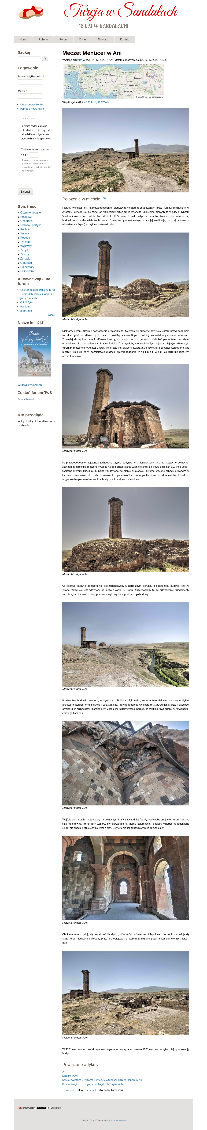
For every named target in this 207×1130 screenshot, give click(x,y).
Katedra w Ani (70, 1075)
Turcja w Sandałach (120, 11)
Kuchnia (25, 229)
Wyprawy (26, 246)
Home (23, 39)
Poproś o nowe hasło (32, 108)
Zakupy (24, 254)
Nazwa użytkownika (31, 76)
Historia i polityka (31, 225)
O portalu (26, 262)
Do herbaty (27, 266)
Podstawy (26, 216)
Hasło (22, 90)
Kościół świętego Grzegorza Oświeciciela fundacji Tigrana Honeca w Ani (102, 1080)
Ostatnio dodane (30, 212)
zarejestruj (91, 1090)
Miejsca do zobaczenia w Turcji (37, 289)
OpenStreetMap (144, 97)
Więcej (51, 315)
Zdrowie (25, 258)
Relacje (43, 39)
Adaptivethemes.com (116, 1120)
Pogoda (25, 237)
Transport (26, 241)
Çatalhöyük (26, 302)
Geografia (26, 220)
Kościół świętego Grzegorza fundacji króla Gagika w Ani (93, 1084)
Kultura (24, 233)
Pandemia (26, 306)
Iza (80, 60)
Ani (104, 198)
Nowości (103, 39)
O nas (83, 39)
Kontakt (125, 39)
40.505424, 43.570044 (96, 102)
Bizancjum (26, 310)
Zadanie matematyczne (36, 149)
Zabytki (24, 250)
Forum (64, 39)
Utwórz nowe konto (31, 104)
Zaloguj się (70, 1090)
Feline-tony (27, 271)
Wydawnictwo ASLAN (30, 384)
